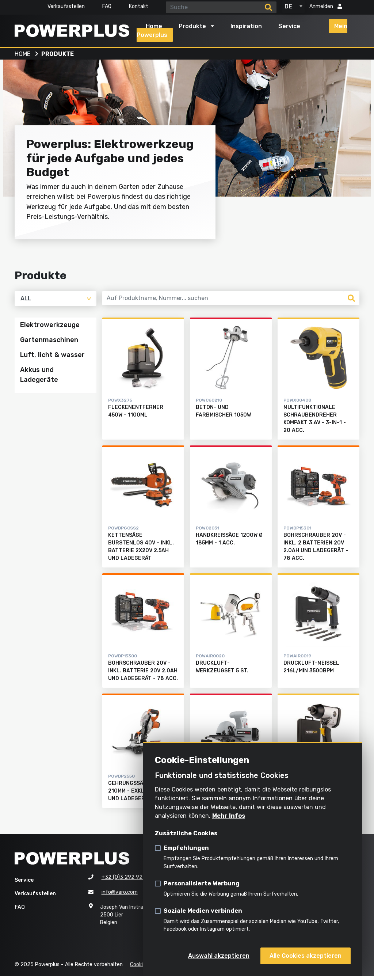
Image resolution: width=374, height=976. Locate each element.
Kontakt (138, 6)
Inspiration (246, 26)
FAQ (106, 6)
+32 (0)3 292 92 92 (126, 877)
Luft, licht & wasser (52, 355)
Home (154, 26)
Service (289, 26)
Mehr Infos (228, 815)
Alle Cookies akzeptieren (305, 955)
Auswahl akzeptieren (218, 955)
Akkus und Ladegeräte (39, 375)
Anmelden (325, 6)
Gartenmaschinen (49, 340)
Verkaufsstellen (66, 6)
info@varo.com (120, 892)
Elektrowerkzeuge (50, 325)
